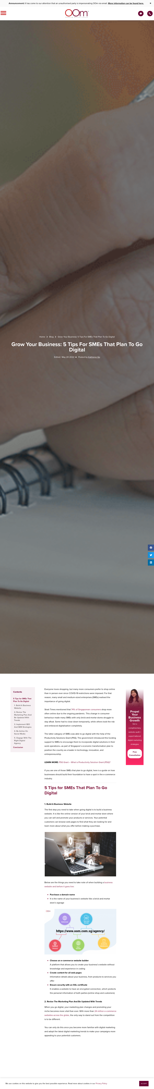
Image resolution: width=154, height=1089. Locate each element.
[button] (151, 548)
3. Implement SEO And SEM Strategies (23, 725)
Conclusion (18, 747)
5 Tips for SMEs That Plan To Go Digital (22, 700)
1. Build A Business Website (22, 707)
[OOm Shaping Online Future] (77, 13)
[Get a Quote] (141, 13)
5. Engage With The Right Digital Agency (22, 741)
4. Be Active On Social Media (21, 732)
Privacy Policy (101, 1083)
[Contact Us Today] (150, 13)
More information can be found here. (126, 3)
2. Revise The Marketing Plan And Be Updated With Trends (23, 716)
